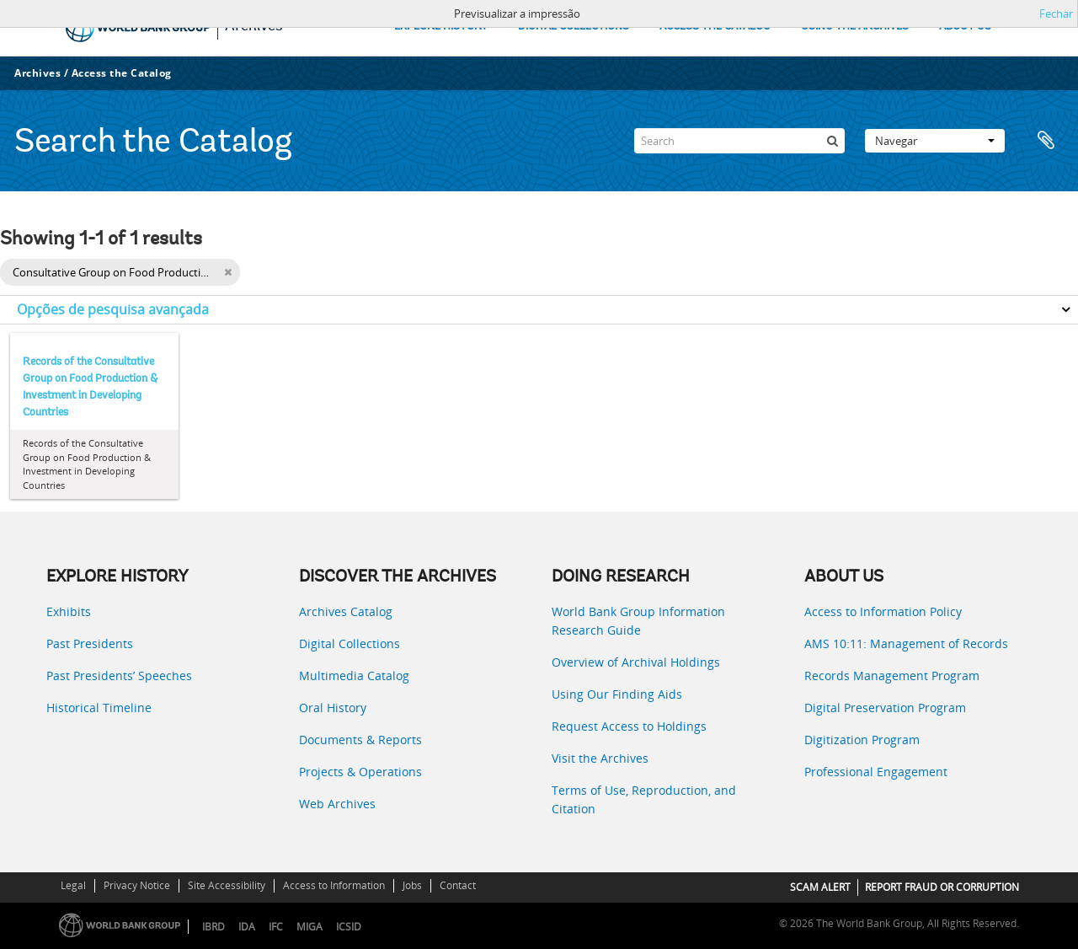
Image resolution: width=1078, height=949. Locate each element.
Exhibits (68, 611)
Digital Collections (349, 643)
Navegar (935, 140)
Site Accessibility (226, 885)
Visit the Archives (600, 758)
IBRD (213, 927)
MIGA (309, 927)
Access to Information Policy (883, 611)
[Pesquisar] (832, 140)
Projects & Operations (360, 772)
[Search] (739, 140)
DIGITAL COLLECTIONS (573, 26)
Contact (458, 885)
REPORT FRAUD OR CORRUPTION (942, 887)
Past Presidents (89, 643)
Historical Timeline (99, 708)
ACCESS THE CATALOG (715, 26)
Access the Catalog (122, 73)
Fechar (1056, 13)
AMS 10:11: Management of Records (906, 643)
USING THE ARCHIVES (855, 26)
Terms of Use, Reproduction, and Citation (644, 799)
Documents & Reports (360, 740)
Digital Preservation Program (885, 708)
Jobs (412, 885)
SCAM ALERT (820, 887)
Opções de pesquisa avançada (113, 309)
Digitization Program (862, 740)
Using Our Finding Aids (617, 694)
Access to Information (334, 885)
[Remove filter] (228, 272)
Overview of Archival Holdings (636, 662)
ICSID (348, 927)
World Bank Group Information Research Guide (638, 620)
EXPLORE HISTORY (441, 26)
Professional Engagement (875, 772)
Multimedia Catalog (354, 676)
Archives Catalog (345, 611)
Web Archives (337, 804)
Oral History (332, 708)
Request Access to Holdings (629, 726)
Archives (37, 73)
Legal (73, 885)
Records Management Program (891, 676)
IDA (246, 927)
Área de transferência (1046, 141)
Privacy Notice (137, 885)
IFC (276, 927)
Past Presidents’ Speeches (119, 676)
